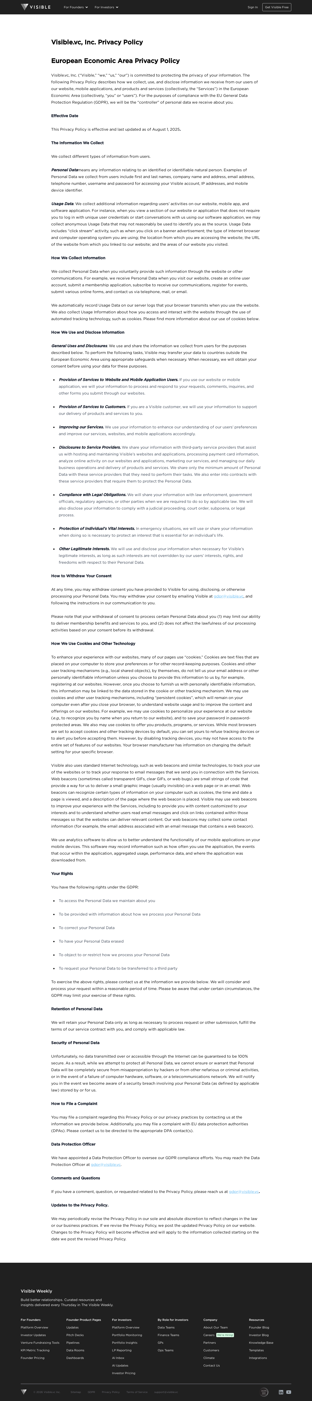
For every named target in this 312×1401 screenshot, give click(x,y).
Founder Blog (259, 1327)
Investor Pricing (123, 1373)
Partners (209, 1342)
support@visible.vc (166, 1392)
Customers (211, 1350)
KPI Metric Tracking (35, 1350)
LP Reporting (121, 1350)
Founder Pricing (32, 1358)
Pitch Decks (75, 1335)
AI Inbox (118, 1358)
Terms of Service (137, 1392)
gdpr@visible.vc (229, 596)
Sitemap (76, 1392)
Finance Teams (168, 1335)
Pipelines (72, 1342)
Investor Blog (259, 1335)
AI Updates (120, 1365)
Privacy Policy (111, 1392)
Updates (72, 1327)
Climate (209, 1358)
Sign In (253, 7)
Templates (256, 1350)
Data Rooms (75, 1350)
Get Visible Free (277, 7)
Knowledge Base (261, 1342)
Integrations (258, 1358)
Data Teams (166, 1327)
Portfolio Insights (124, 1342)
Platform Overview (34, 1327)
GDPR (91, 1392)
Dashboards (75, 1358)
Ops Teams (166, 1350)
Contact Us (211, 1365)
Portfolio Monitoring (127, 1335)
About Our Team (215, 1327)
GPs (160, 1342)
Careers (218, 1335)
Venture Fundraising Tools (40, 1342)
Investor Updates (33, 1335)
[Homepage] (35, 7)
